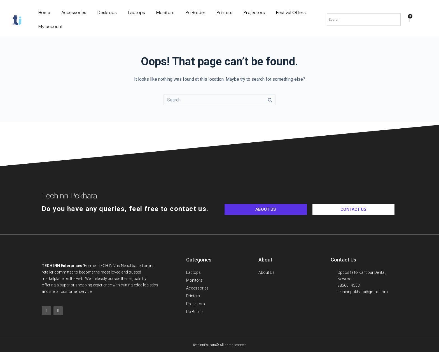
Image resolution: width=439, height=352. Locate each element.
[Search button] (269, 99)
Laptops (136, 12)
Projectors (254, 12)
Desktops (107, 12)
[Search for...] (214, 99)
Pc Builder (196, 12)
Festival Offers (291, 12)
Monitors (165, 12)
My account (50, 26)
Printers (224, 12)
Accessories (73, 12)
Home (44, 12)
